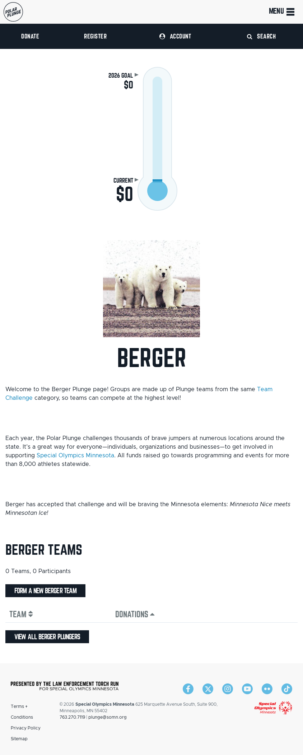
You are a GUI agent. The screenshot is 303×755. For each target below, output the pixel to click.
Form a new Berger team (45, 591)
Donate (30, 36)
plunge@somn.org (107, 717)
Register (95, 36)
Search (261, 36)
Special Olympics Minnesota (75, 455)
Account (175, 36)
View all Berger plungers (47, 637)
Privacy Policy (26, 728)
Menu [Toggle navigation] (282, 11)
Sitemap (19, 739)
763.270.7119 (72, 717)
